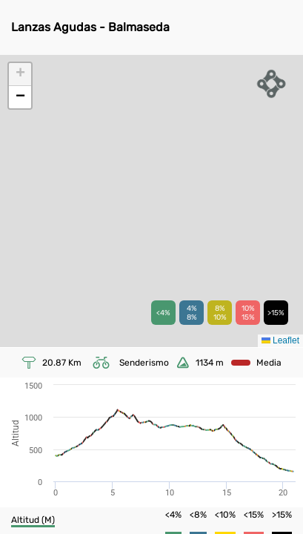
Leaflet (280, 340)
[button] (20, 74)
